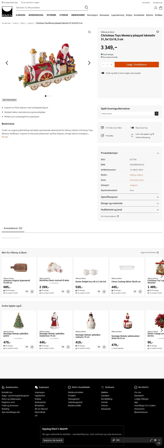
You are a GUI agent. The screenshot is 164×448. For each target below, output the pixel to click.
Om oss (137, 392)
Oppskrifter (40, 395)
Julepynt (30, 23)
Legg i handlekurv (136, 64)
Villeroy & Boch (107, 32)
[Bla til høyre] (89, 63)
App (136, 402)
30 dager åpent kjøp (10, 2)
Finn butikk (146, 2)
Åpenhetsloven (141, 412)
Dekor (23, 23)
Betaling (5, 408)
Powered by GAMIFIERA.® (11, 238)
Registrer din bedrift (53, 440)
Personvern (139, 408)
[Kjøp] (32, 291)
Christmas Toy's (137, 180)
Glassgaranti (73, 398)
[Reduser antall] (103, 64)
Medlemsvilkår (74, 405)
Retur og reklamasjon (11, 398)
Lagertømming (117, 15)
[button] (158, 32)
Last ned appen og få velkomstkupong (145, 136)
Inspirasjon (40, 392)
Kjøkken (104, 392)
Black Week (40, 412)
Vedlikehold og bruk (111, 209)
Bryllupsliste (40, 402)
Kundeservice (157, 2)
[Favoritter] (27, 291)
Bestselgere (92, 15)
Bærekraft (139, 395)
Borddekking (106, 398)
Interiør (16, 23)
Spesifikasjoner (109, 197)
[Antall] (107, 64)
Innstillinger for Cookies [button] (145, 405)
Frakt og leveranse (10, 405)
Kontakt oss (7, 392)
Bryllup (129, 15)
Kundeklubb (139, 15)
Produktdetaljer (109, 153)
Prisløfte (109, 135)
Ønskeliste (39, 405)
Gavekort (105, 395)
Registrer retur (8, 402)
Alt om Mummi (41, 408)
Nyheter (149, 15)
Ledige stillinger (141, 398)
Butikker (158, 15)
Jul (36, 415)
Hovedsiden (6, 23)
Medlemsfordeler (75, 392)
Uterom (104, 405)
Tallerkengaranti (75, 402)
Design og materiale (112, 203)
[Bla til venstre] (7, 63)
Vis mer (5, 136)
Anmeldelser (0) (13, 228)
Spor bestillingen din (11, 412)
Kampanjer (104, 15)
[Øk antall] (111, 64)
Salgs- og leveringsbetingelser (15, 395)
